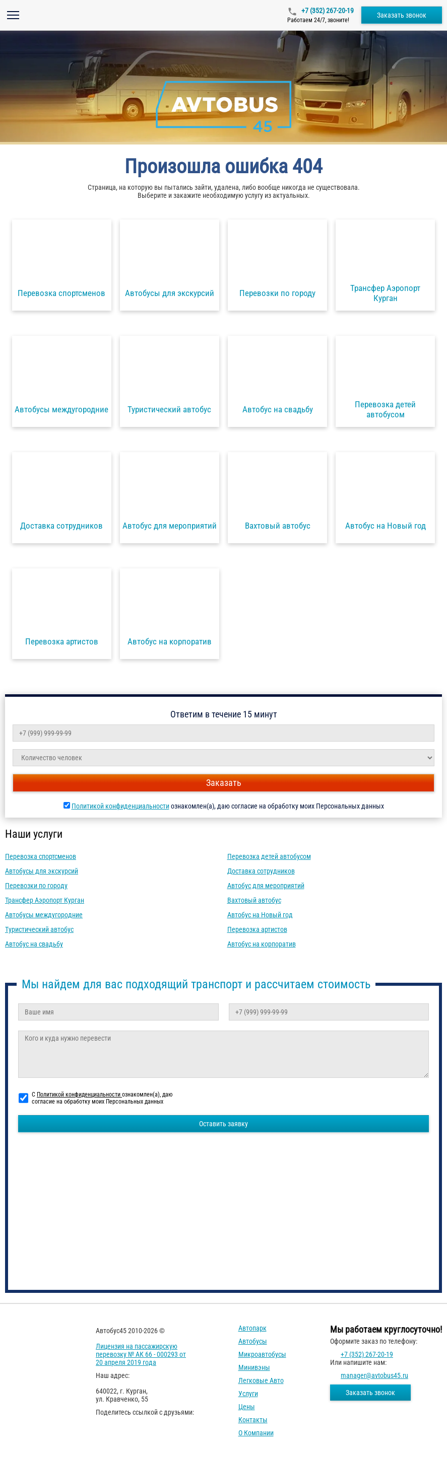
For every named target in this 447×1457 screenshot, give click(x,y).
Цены (246, 1407)
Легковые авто (261, 1380)
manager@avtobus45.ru (374, 1375)
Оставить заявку (223, 1124)
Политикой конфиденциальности (120, 806)
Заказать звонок (401, 15)
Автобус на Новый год (260, 915)
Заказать (223, 782)
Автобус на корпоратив (261, 944)
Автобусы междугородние (44, 915)
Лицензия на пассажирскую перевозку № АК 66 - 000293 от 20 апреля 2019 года (141, 1354)
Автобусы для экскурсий (41, 871)
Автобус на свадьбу (34, 944)
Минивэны (254, 1367)
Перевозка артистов (257, 929)
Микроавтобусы (262, 1354)
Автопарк (252, 1328)
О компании (256, 1433)
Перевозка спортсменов (40, 856)
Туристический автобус (39, 929)
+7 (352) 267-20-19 (327, 11)
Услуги (248, 1394)
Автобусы (252, 1341)
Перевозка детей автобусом (269, 856)
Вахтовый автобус (254, 900)
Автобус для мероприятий (265, 886)
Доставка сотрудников (261, 871)
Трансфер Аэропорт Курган (44, 900)
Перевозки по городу (36, 886)
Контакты (253, 1420)
